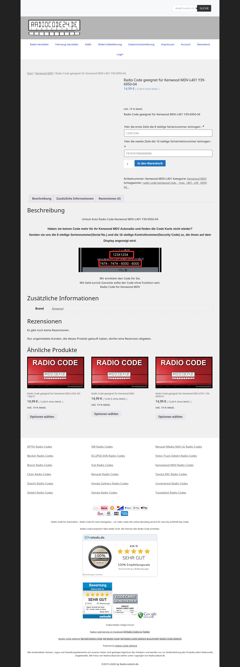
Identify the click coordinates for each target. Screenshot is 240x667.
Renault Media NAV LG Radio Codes (178, 446)
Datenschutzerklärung (141, 44)
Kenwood (57, 308)
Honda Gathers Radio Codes (109, 483)
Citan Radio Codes (39, 474)
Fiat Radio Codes (102, 465)
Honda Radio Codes (104, 492)
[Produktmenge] (129, 164)
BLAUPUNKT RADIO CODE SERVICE (164, 636)
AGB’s (88, 44)
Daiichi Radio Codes (40, 483)
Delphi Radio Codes (40, 492)
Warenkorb (203, 44)
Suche (204, 8)
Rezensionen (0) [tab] (110, 198)
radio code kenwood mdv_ (160, 183)
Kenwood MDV (44, 73)
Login (120, 54)
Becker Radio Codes (40, 456)
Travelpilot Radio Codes (170, 492)
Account (185, 44)
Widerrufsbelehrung (110, 44)
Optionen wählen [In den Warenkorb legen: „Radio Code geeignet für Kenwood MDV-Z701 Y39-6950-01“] (170, 417)
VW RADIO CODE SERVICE (133, 636)
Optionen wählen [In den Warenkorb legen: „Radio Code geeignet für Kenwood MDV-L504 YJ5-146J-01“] (42, 417)
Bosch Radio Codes (39, 465)
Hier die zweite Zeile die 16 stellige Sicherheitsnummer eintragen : (167, 144)
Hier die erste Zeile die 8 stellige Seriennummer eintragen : (164, 127)
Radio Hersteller (39, 44)
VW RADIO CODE (111, 636)
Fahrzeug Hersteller (66, 44)
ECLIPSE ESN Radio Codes (108, 456)
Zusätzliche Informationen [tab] (74, 198)
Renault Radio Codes (105, 474)
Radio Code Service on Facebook (106, 629)
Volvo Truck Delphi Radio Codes (176, 456)
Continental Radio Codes (171, 483)
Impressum (167, 44)
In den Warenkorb (150, 163)
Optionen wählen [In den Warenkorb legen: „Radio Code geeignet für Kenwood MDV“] (106, 414)
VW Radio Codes (102, 446)
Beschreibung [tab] (41, 198)
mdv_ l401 (185, 183)
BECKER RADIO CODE (91, 636)
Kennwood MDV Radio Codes (174, 465)
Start (30, 73)
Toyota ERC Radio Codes (171, 474)
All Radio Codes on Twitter (136, 629)
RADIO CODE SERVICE (69, 636)
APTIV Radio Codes (39, 446)
